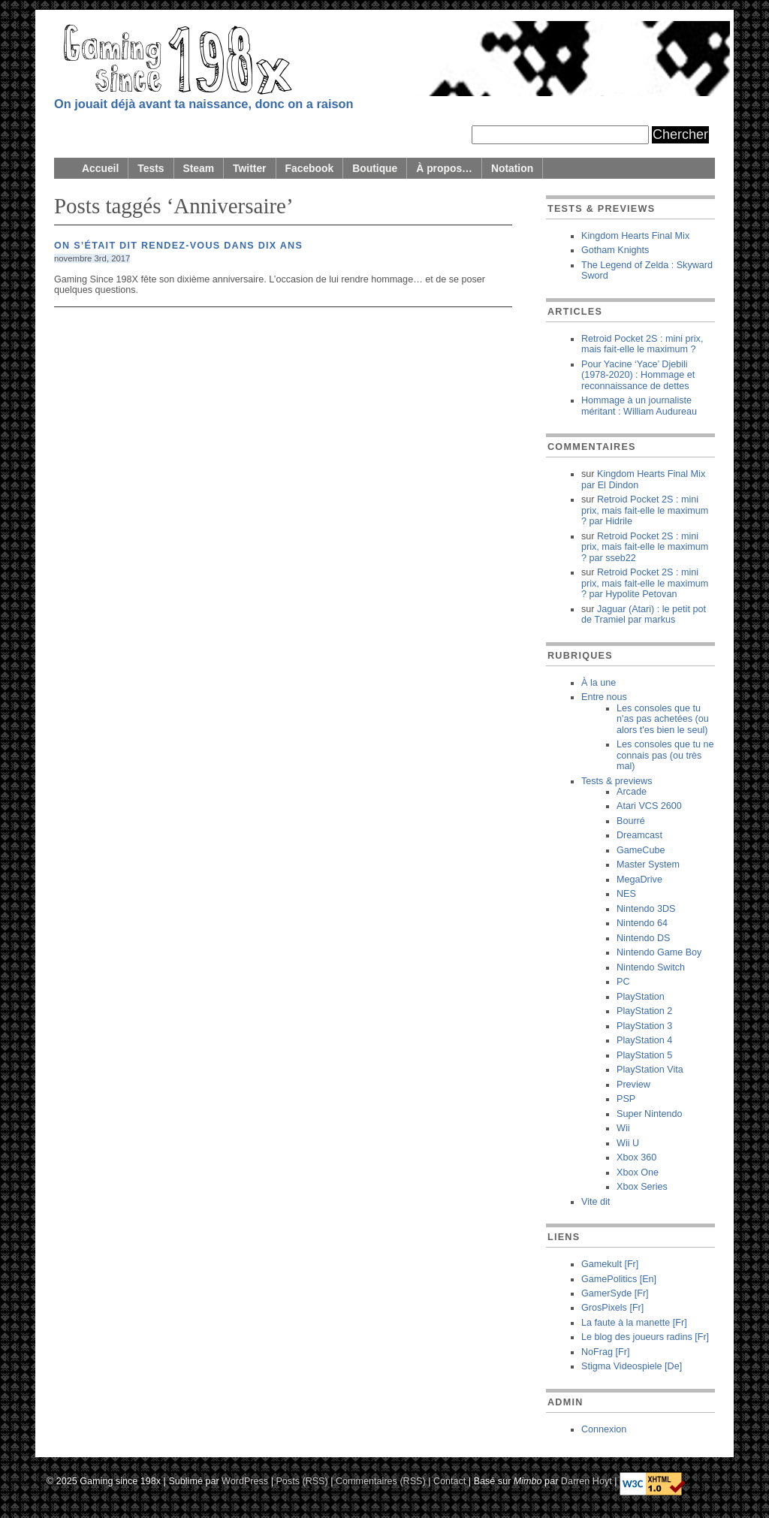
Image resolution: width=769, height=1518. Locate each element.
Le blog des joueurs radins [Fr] (645, 1337)
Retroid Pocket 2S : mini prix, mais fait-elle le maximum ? (642, 344)
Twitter (249, 168)
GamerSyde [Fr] (615, 1293)
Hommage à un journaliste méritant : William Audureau (639, 405)
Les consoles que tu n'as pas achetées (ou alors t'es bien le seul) (663, 719)
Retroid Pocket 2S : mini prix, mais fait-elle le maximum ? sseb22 (644, 547)
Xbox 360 (636, 1157)
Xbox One (638, 1172)
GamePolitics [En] (618, 1279)
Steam (199, 168)
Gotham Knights (615, 250)
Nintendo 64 (642, 923)
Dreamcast (639, 835)
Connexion (603, 1429)
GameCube (641, 850)
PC (623, 981)
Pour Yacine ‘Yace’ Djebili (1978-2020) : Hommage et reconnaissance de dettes (638, 375)
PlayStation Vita (650, 1069)
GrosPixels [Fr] (612, 1307)
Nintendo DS (643, 938)
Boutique (374, 168)
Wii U (628, 1143)
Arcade (632, 791)
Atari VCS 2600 (649, 806)
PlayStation (641, 996)
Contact (449, 1481)
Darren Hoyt (586, 1481)
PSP (626, 1099)
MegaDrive (639, 879)
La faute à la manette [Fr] (634, 1322)
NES (626, 894)
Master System (648, 864)
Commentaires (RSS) (381, 1481)
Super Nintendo (650, 1114)
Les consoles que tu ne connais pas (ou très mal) (665, 755)
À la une (598, 683)
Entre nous (604, 697)
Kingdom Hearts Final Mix (635, 236)
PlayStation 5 (644, 1055)
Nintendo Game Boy (659, 952)
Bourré (631, 821)
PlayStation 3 (644, 1026)
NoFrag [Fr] (605, 1352)
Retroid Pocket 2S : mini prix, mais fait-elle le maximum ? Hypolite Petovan (644, 583)
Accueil (100, 168)
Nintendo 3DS (646, 909)
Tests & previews (616, 781)
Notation (512, 168)
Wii (623, 1128)
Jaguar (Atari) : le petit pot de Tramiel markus (643, 614)
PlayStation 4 (644, 1040)
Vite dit (595, 1202)
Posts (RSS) (301, 1481)
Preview (633, 1084)
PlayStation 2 (644, 1011)
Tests (150, 168)
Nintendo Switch (651, 967)
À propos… (444, 168)
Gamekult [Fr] (609, 1264)
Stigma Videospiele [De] (631, 1366)
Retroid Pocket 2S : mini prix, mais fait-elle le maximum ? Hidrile (644, 510)
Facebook (309, 168)
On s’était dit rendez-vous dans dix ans (178, 245)
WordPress (245, 1481)
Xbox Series (642, 1187)
